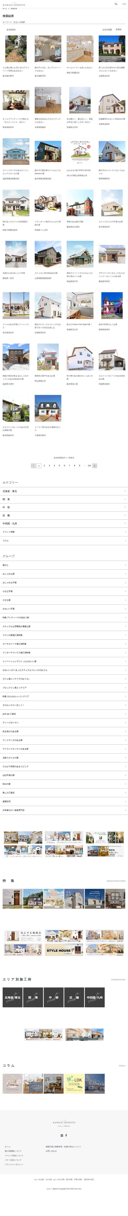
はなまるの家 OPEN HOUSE (79, 170)
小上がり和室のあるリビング (18, 784)
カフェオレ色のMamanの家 (46, 273)
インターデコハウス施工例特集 (19, 661)
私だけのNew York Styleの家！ (79, 324)
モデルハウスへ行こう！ (16, 718)
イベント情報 (10, 531)
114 (89, 465)
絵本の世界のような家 (108, 324)
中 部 (6, 506)
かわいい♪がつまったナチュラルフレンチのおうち (29, 680)
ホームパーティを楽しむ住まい (80, 67)
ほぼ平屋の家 (10, 793)
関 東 (6, 498)
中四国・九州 (10, 523)
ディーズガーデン (12, 737)
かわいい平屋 (10, 613)
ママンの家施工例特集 (15, 642)
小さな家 (7, 604)
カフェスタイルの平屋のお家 (111, 222)
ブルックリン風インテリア (17, 699)
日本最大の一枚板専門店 (16, 831)
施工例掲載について (11, 1173)
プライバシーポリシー (12, 1186)
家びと (6, 566)
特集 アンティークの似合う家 (18, 623)
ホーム (5, 9)
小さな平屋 (9, 594)
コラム (6, 541)
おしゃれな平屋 (11, 585)
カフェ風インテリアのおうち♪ (19, 689)
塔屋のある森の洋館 (75, 222)
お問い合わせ (49, 1173)
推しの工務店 (10, 812)
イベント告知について (12, 1177)
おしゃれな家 (10, 575)
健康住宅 (7, 822)
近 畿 (6, 514)
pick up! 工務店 (11, 727)
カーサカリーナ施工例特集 (17, 651)
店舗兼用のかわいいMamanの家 (112, 119)
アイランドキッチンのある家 (18, 765)
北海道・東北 (10, 490)
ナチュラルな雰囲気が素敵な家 (19, 632)
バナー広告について (11, 1182)
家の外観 (69, 1201)
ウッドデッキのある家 (15, 756)
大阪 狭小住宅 (89, 1201)
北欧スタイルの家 (12, 775)
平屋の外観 (78, 1201)
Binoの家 (7, 803)
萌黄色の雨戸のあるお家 (45, 376)
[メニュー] (124, 4)
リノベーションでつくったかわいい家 (23, 670)
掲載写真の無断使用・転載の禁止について (61, 1168)
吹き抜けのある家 (12, 746)
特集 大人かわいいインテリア (18, 708)
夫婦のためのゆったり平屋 (14, 273)
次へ (94, 465)
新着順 (118, 29)
